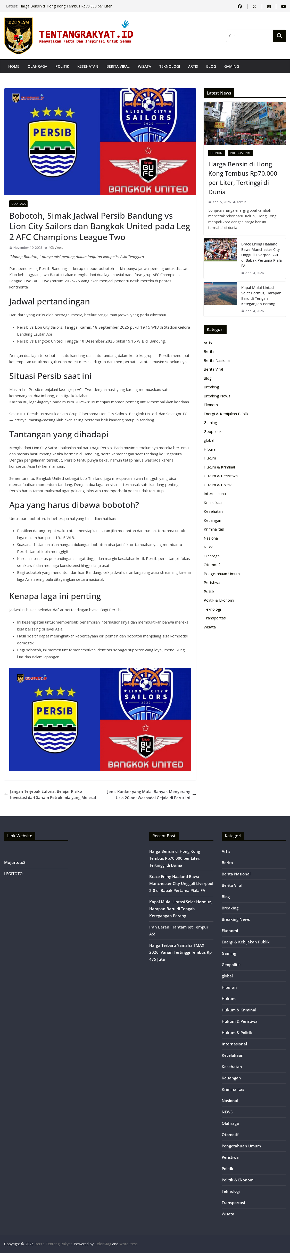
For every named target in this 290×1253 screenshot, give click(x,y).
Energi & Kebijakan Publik (226, 413)
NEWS (209, 546)
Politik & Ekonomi (219, 600)
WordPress (128, 1243)
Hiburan (211, 449)
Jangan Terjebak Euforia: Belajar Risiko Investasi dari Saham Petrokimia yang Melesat (50, 794)
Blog (211, 66)
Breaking (211, 386)
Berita (209, 351)
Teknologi (169, 66)
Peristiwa (212, 582)
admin (241, 202)
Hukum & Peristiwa (221, 475)
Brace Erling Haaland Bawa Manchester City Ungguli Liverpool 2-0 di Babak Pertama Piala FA (261, 255)
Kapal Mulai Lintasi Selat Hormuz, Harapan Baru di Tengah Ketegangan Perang (261, 295)
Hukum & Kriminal (219, 467)
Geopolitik (212, 431)
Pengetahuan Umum (222, 573)
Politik (62, 66)
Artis (193, 66)
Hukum (210, 458)
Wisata (144, 66)
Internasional (240, 153)
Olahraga (37, 66)
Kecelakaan (213, 502)
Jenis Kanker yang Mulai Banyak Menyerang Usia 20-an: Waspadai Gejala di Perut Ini (151, 794)
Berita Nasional (217, 360)
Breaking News (217, 395)
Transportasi (215, 617)
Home (13, 66)
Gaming (231, 66)
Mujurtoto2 (15, 862)
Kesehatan (87, 66)
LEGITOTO (13, 873)
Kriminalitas (214, 529)
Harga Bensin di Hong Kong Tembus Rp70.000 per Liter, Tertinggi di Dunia (242, 178)
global (209, 440)
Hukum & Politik (217, 484)
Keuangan (212, 520)
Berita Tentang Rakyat (53, 1243)
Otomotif (212, 564)
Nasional (211, 538)
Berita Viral (118, 66)
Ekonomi (216, 153)
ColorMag (103, 1243)
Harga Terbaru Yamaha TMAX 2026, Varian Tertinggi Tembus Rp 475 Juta (180, 952)
